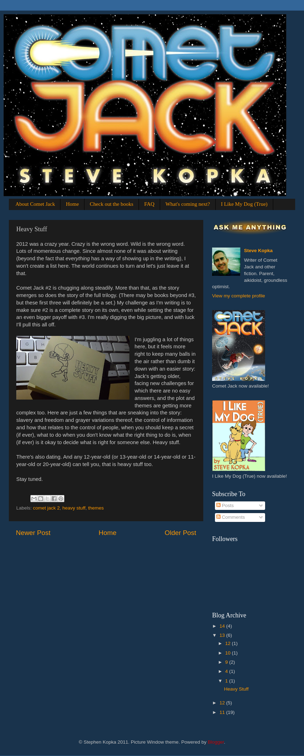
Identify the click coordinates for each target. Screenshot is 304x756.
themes (96, 508)
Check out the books (111, 204)
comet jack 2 (46, 508)
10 (228, 653)
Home (72, 204)
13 (223, 635)
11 (223, 712)
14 (223, 626)
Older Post (180, 532)
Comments (230, 517)
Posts (225, 505)
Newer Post (33, 532)
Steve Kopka (258, 250)
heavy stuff (74, 508)
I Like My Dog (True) (244, 204)
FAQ (149, 204)
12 (228, 643)
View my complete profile (238, 295)
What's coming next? (187, 204)
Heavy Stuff (236, 689)
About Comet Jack (35, 204)
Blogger (216, 742)
